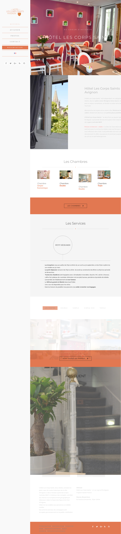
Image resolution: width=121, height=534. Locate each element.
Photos (15, 36)
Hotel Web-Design (58, 526)
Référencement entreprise (56, 530)
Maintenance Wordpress (52, 528)
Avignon (15, 30)
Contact (15, 41)
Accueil (15, 24)
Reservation (15, 47)
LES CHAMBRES (73, 206)
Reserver (78, 45)
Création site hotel (45, 526)
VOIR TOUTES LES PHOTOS (74, 358)
